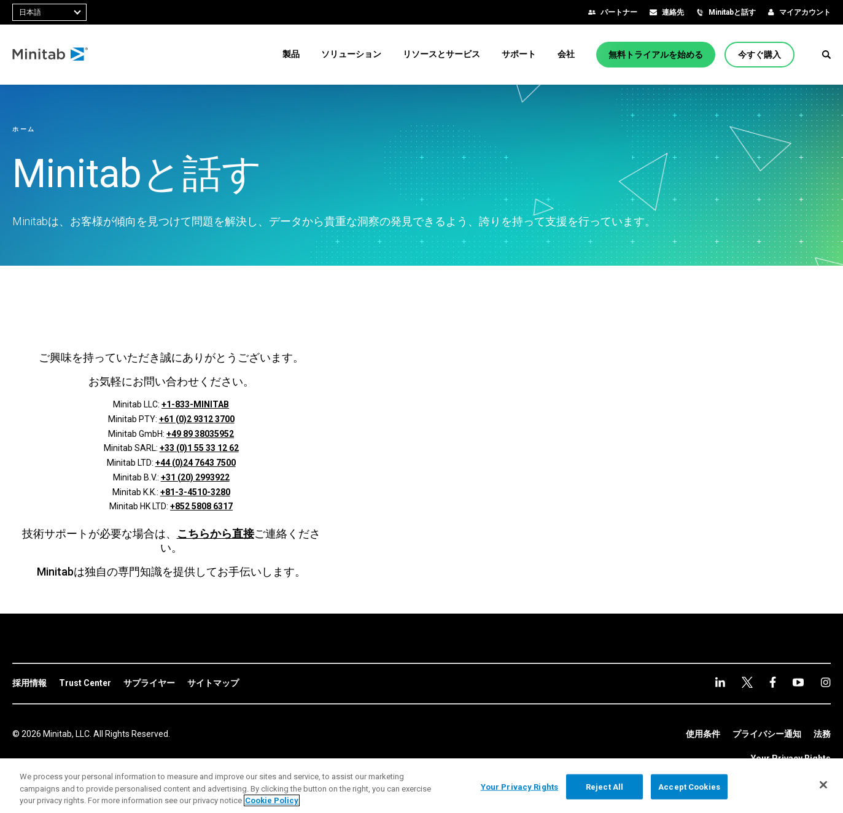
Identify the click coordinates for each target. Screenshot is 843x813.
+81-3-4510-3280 (195, 492)
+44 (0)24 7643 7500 (195, 463)
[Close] (823, 784)
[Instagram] (798, 682)
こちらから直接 (215, 533)
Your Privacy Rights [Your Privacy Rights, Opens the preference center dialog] (519, 786)
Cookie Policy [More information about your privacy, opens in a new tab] (271, 800)
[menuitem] (291, 54)
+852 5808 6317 (201, 506)
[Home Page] (50, 54)
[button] (826, 54)
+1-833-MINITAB (195, 404)
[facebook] (747, 682)
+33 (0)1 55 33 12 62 (199, 448)
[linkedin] (720, 682)
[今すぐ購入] (759, 54)
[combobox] (49, 12)
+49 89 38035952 (200, 434)
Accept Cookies (689, 786)
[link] (29, 683)
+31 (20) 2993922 (195, 477)
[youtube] (772, 682)
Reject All (604, 786)
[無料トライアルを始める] (655, 54)
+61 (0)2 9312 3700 (197, 419)
